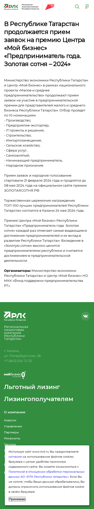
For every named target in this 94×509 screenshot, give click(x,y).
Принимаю (17, 499)
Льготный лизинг (32, 387)
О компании (14, 412)
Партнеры (11, 432)
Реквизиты (12, 438)
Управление (13, 426)
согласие (15, 456)
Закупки (10, 444)
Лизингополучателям (38, 399)
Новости (10, 420)
